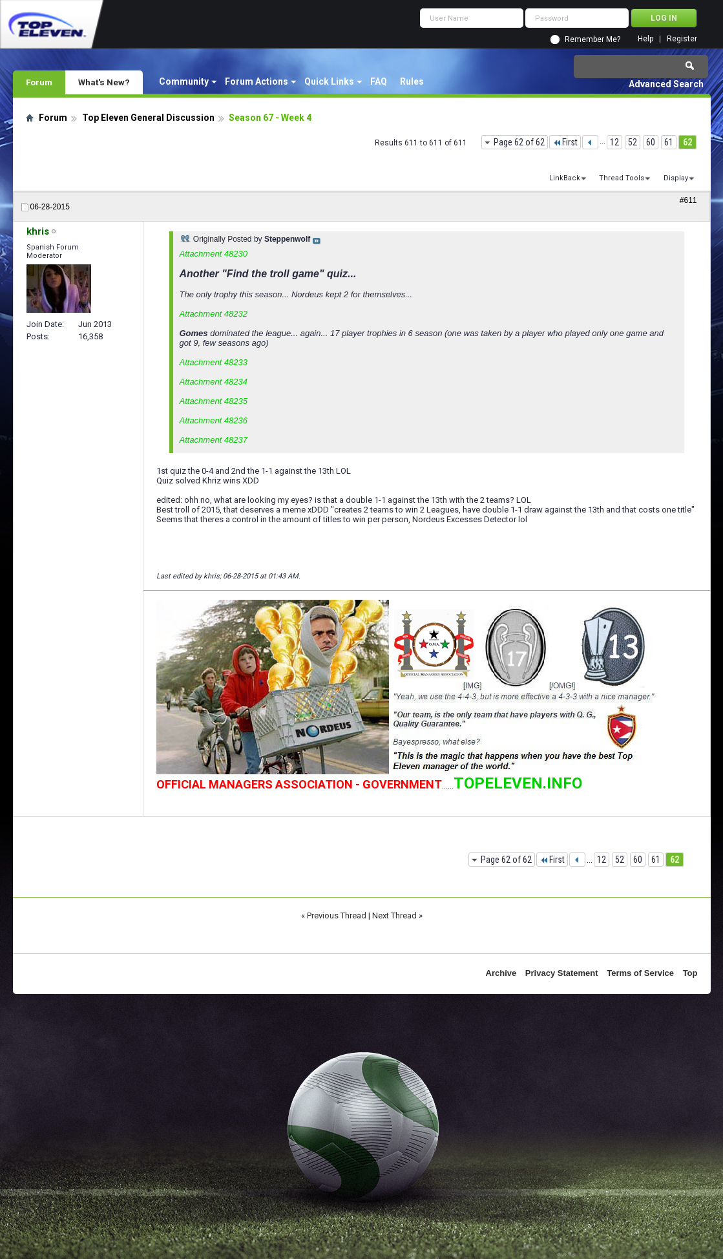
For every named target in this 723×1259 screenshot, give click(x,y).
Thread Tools (621, 178)
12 (614, 142)
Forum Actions (256, 81)
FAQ (378, 81)
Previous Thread (336, 915)
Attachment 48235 (214, 401)
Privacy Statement (561, 973)
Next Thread (394, 915)
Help (645, 39)
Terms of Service (640, 973)
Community (184, 81)
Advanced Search (666, 84)
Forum (39, 82)
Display (676, 178)
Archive (501, 973)
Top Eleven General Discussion (148, 117)
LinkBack (564, 178)
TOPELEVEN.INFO (518, 783)
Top (690, 973)
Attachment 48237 (214, 440)
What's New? (104, 82)
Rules (412, 81)
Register (682, 39)
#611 (688, 200)
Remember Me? (592, 39)
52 (632, 142)
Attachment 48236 (214, 420)
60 (650, 142)
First (565, 142)
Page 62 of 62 (519, 142)
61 (668, 142)
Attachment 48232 (214, 314)
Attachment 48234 (214, 381)
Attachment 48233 (214, 362)
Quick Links (329, 81)
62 (687, 142)
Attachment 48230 (214, 254)
